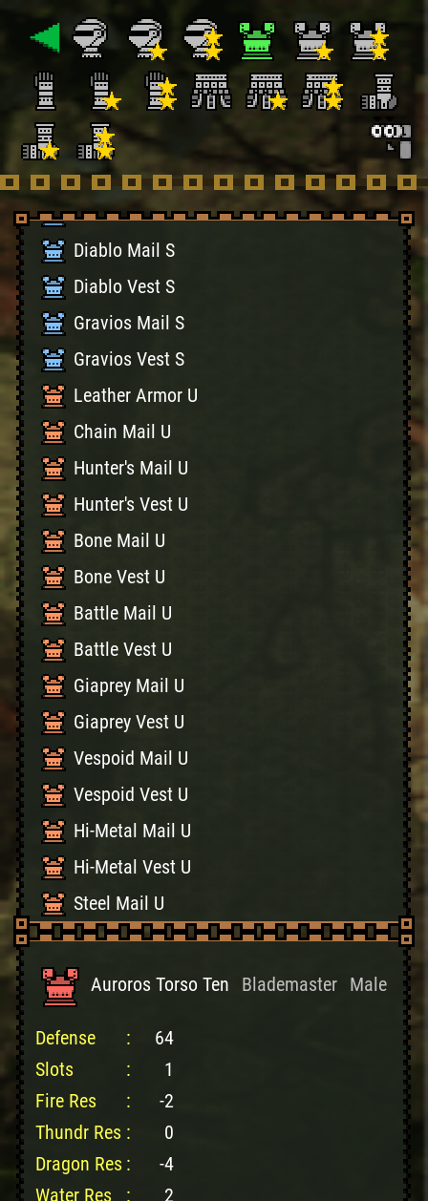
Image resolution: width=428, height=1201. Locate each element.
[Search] (390, 137)
